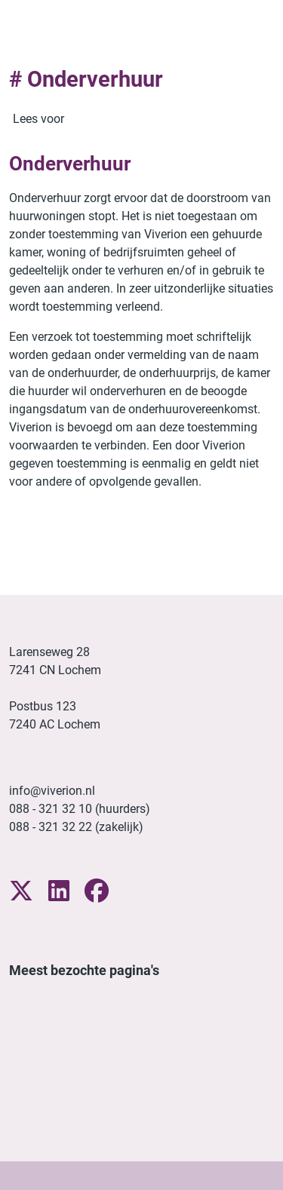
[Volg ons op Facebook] (97, 892)
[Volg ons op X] (21, 892)
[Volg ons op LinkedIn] (58, 892)
